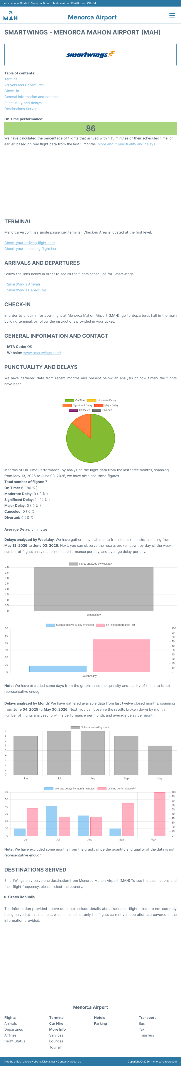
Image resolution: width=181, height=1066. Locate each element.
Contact (63, 1061)
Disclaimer (48, 1061)
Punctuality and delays (23, 103)
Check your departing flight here (31, 248)
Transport (147, 1017)
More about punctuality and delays (126, 144)
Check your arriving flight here (29, 243)
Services (56, 1035)
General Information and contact (31, 97)
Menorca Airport (92, 17)
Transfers (146, 1035)
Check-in (11, 91)
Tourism (55, 1047)
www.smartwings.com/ (42, 353)
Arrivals (10, 1023)
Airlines (10, 1035)
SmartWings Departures (27, 290)
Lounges (56, 1041)
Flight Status (14, 1041)
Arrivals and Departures (24, 85)
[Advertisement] (90, 182)
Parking (100, 1023)
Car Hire (56, 1023)
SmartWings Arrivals (24, 284)
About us (75, 1061)
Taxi (142, 1029)
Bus (142, 1023)
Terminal (11, 79)
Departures (13, 1029)
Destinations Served (20, 109)
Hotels (99, 1017)
